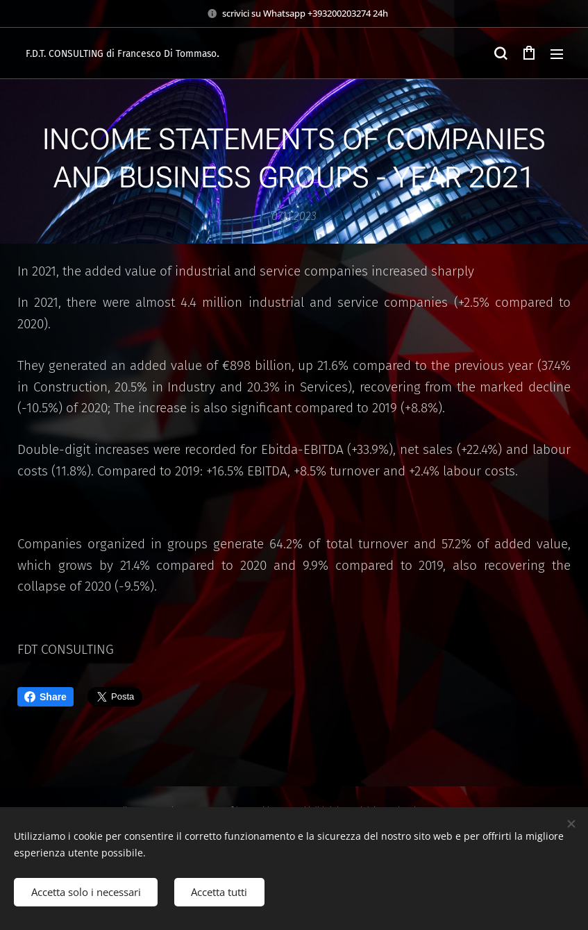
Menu (557, 54)
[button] (500, 53)
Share (45, 696)
